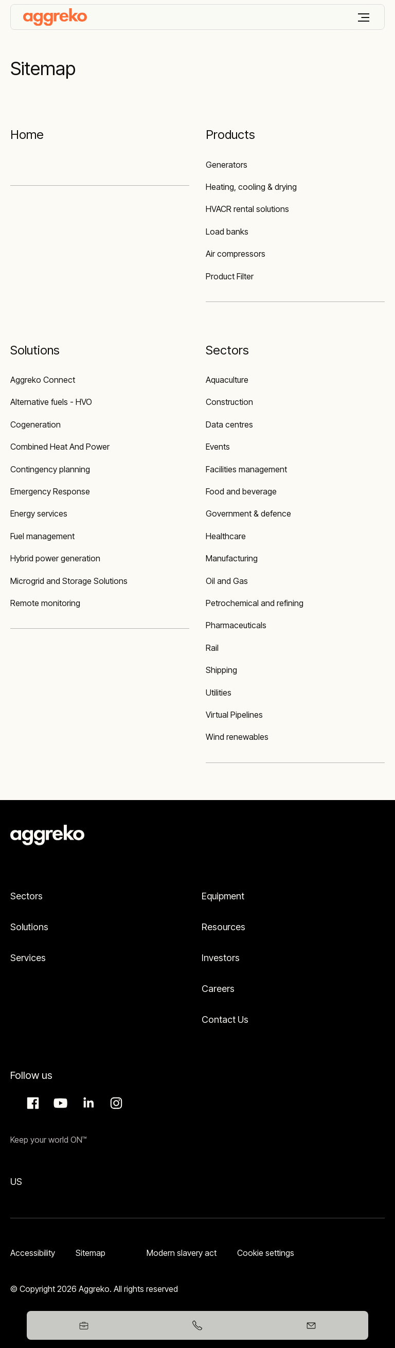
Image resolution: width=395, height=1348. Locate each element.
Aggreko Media (59, 1103)
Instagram (114, 1103)
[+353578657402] (197, 1325)
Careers (218, 988)
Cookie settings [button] (265, 1253)
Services (28, 957)
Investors (221, 957)
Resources (223, 926)
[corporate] (55, 17)
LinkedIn (87, 1103)
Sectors (26, 896)
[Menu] (363, 17)
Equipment (223, 896)
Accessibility (32, 1253)
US (16, 1181)
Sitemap (90, 1253)
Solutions (29, 926)
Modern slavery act (182, 1253)
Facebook (31, 1103)
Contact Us (225, 1019)
